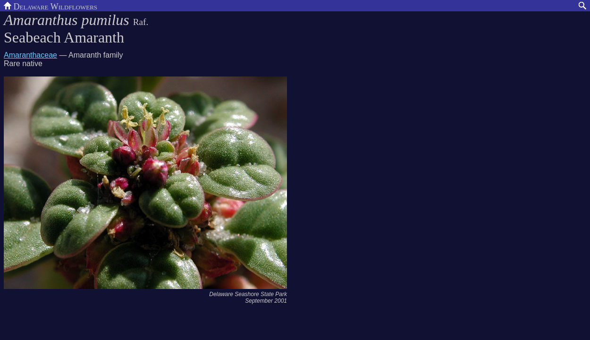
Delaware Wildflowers (50, 5)
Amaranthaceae (30, 55)
